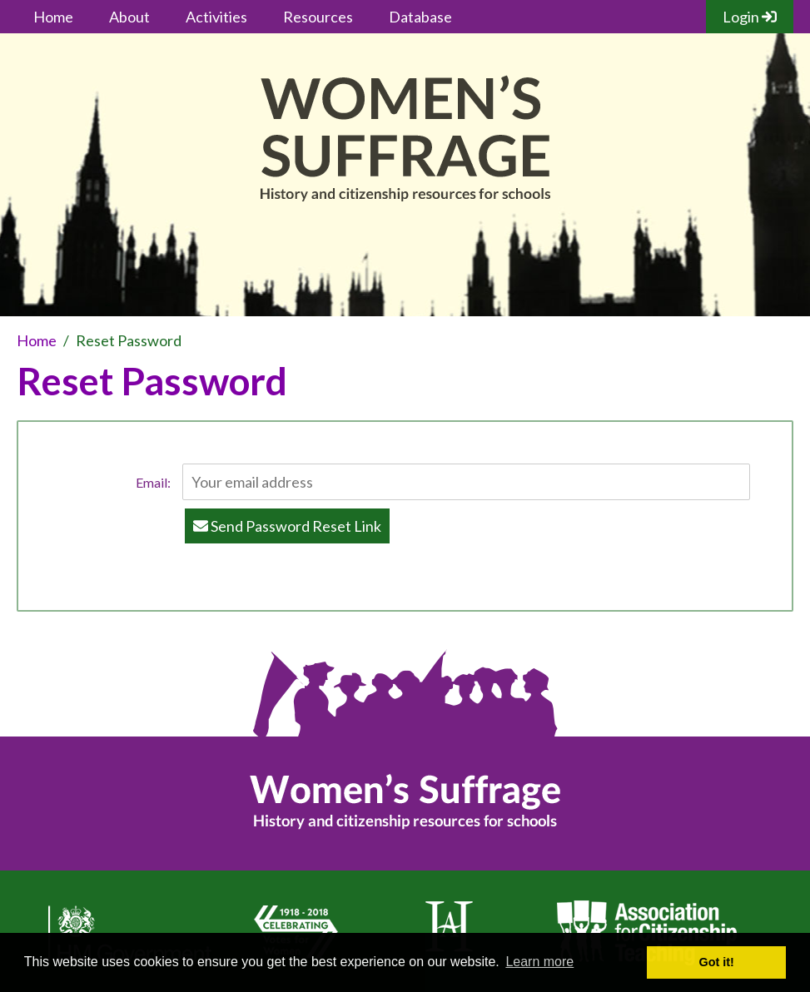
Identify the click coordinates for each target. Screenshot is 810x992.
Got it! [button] (716, 962)
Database (420, 16)
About (129, 16)
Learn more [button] (539, 962)
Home (53, 16)
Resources (318, 16)
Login (750, 16)
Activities (216, 16)
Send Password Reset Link (287, 526)
